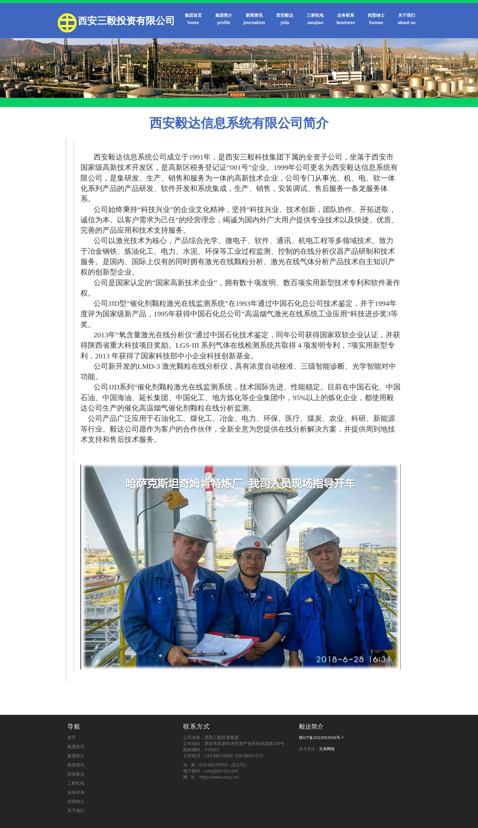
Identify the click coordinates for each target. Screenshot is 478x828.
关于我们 (406, 19)
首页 (71, 737)
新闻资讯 (254, 19)
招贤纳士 (376, 19)
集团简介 (224, 19)
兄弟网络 (327, 748)
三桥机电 (315, 19)
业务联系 (345, 19)
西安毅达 (284, 19)
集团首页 (193, 19)
